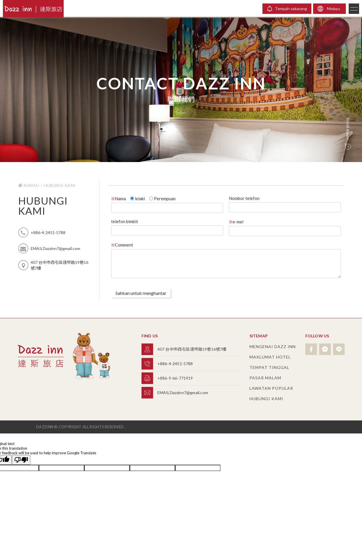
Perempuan (162, 198)
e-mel (236, 221)
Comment (122, 244)
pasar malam (265, 377)
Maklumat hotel (270, 356)
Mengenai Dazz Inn (272, 346)
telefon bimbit (124, 221)
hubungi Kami (60, 185)
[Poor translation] (21, 460)
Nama (118, 198)
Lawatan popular (271, 388)
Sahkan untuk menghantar (140, 293)
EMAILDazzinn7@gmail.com (182, 392)
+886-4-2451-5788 (175, 363)
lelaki (137, 198)
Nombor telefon (244, 198)
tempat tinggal (269, 367)
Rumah (29, 185)
